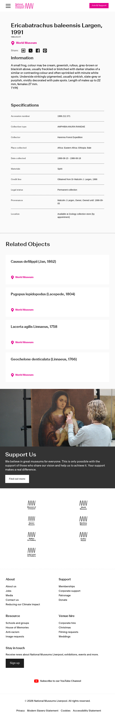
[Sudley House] (83, 537)
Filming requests (68, 632)
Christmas (65, 627)
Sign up (15, 663)
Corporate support (69, 591)
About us (11, 586)
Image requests (15, 636)
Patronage (65, 595)
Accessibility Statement (87, 710)
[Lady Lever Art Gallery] (32, 552)
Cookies (66, 710)
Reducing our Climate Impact (23, 604)
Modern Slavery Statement (42, 710)
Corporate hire (67, 623)
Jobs (8, 591)
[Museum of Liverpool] (32, 505)
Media (9, 595)
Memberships (67, 586)
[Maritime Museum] (83, 521)
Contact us (12, 600)
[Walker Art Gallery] (32, 537)
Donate (63, 600)
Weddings (65, 636)
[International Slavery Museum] (32, 521)
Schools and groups (17, 623)
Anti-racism (12, 632)
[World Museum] (83, 505)
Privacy (20, 710)
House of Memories (17, 627)
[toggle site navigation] (8, 5)
